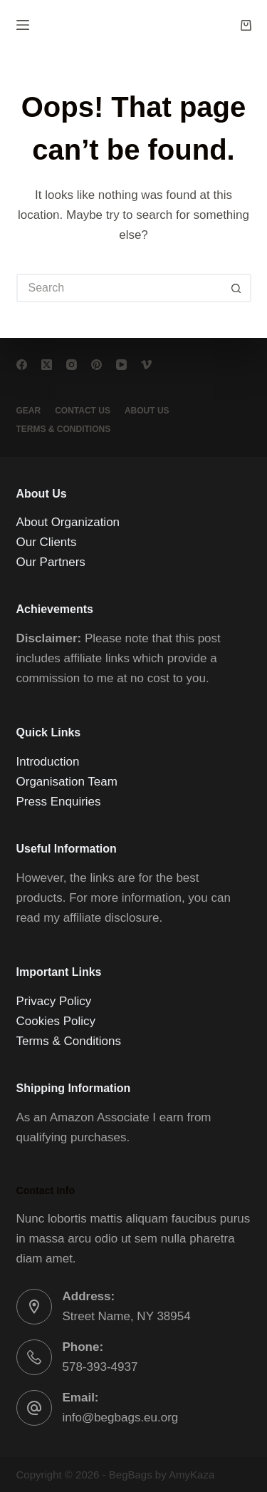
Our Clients (46, 542)
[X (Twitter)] (46, 364)
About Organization (68, 522)
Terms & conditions (63, 429)
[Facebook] (21, 364)
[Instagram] (71, 364)
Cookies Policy (56, 1021)
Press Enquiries (58, 801)
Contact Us (82, 411)
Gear (28, 411)
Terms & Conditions (68, 1041)
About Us (147, 411)
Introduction (48, 761)
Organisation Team (66, 781)
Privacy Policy (54, 1001)
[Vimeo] (146, 364)
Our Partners (50, 562)
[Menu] (22, 25)
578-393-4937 (100, 1367)
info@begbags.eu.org (121, 1417)
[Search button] (237, 288)
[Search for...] (119, 288)
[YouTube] (121, 364)
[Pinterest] (96, 364)
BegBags (130, 1474)
